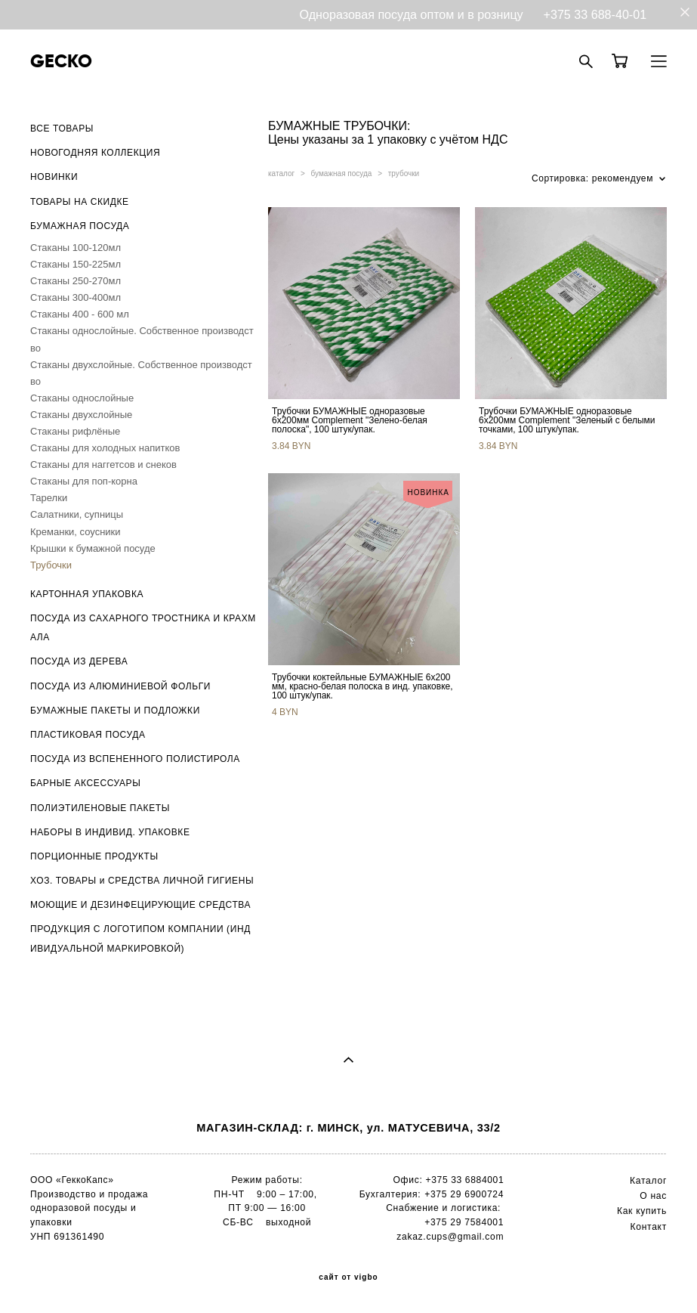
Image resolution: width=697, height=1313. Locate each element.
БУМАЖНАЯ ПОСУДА (79, 226)
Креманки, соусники (75, 531)
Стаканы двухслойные (81, 414)
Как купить (642, 1211)
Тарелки (48, 497)
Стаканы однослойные (82, 398)
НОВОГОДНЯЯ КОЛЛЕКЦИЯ (95, 152)
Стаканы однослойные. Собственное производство (142, 339)
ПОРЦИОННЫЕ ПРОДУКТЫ (94, 856)
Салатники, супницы (76, 514)
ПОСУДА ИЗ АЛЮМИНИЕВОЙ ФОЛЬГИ (120, 686)
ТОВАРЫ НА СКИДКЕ (79, 202)
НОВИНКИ (54, 177)
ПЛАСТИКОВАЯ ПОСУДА (88, 734)
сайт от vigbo (348, 1277)
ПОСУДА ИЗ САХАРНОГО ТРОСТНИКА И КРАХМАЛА (143, 628)
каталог (281, 173)
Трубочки (51, 565)
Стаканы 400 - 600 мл (79, 314)
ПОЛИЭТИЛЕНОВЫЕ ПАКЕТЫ (100, 808)
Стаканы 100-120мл (75, 247)
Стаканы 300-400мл (75, 297)
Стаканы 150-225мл (75, 264)
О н (648, 1196)
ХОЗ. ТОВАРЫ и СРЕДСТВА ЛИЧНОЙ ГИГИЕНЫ (142, 880)
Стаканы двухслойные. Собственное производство (141, 373)
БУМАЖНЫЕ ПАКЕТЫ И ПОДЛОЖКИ (115, 710)
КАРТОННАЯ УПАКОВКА (86, 594)
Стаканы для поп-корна (83, 481)
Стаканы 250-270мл (75, 280)
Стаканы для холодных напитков (105, 448)
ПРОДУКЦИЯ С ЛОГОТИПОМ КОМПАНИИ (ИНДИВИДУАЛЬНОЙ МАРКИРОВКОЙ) (140, 938)
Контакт (648, 1227)
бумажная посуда (341, 173)
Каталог (648, 1180)
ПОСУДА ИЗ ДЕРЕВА (79, 661)
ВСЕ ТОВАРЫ (62, 128)
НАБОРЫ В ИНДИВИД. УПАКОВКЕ (110, 832)
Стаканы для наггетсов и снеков (103, 464)
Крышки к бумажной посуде (93, 548)
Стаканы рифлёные (75, 431)
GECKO (61, 61)
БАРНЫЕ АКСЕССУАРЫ (85, 783)
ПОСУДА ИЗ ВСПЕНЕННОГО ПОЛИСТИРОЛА (135, 759)
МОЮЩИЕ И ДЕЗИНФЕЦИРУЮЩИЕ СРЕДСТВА (140, 905)
